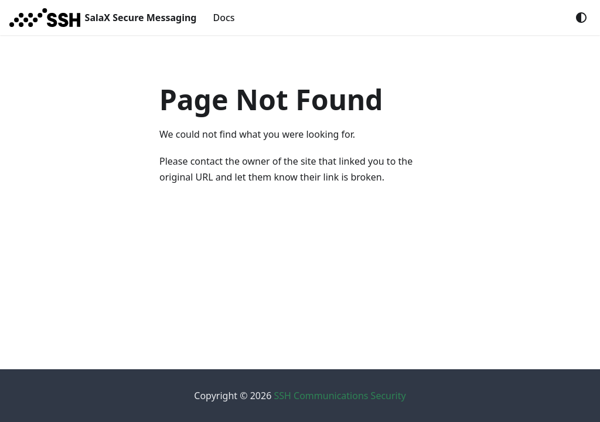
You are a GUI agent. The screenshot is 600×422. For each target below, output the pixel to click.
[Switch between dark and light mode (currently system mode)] (581, 17)
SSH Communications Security (339, 395)
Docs (223, 17)
